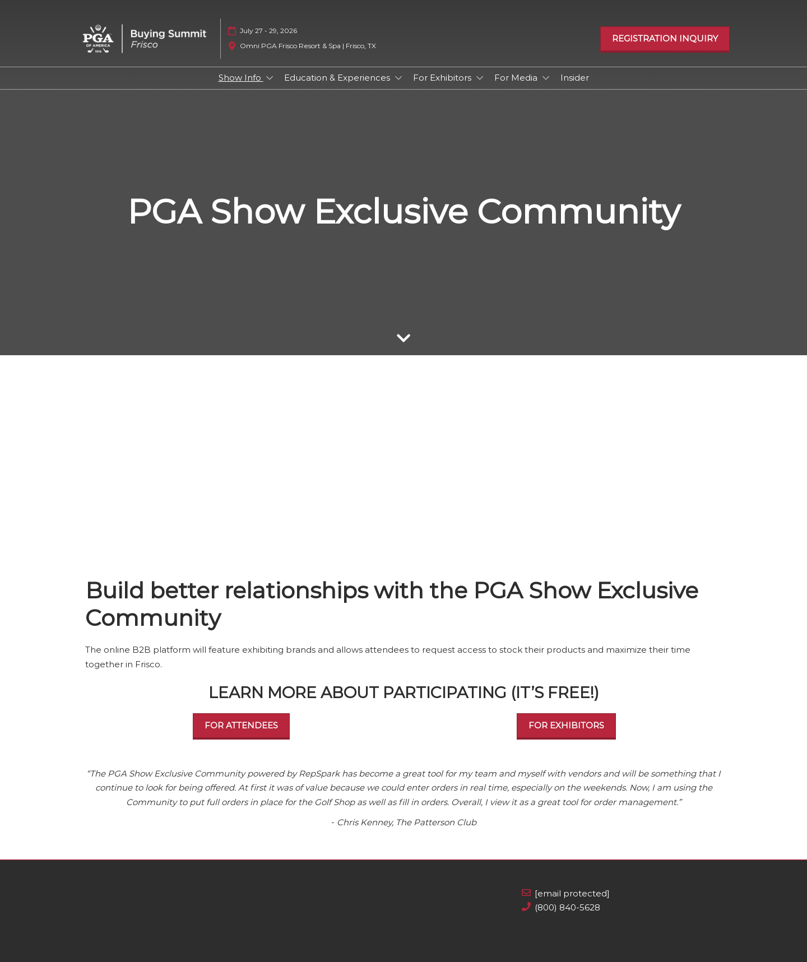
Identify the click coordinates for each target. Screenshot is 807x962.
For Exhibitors (443, 77)
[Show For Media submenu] (545, 78)
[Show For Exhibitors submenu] (479, 78)
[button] (665, 38)
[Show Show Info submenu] (269, 78)
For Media (517, 77)
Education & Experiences (338, 77)
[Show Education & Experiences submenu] (398, 78)
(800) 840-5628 (567, 907)
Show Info (241, 77)
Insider (574, 77)
